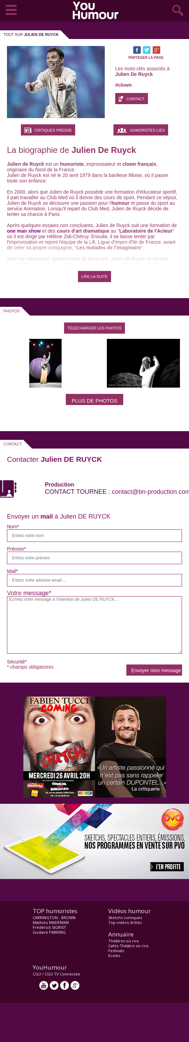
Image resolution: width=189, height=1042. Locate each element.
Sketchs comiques (125, 917)
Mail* (12, 571)
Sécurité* (17, 661)
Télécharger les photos (95, 328)
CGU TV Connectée (62, 974)
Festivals (116, 950)
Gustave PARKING (49, 932)
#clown (123, 85)
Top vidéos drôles (125, 922)
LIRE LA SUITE (94, 276)
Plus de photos (94, 401)
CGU (37, 974)
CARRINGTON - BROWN (54, 917)
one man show (24, 231)
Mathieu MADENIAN (51, 922)
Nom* (13, 526)
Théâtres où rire (123, 940)
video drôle (97, 10)
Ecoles (114, 955)
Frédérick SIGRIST (49, 927)
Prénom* (16, 548)
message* (37, 593)
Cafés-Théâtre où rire (128, 945)
